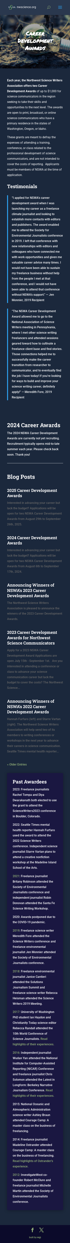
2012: (16, 1175)
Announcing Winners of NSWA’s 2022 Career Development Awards (30, 706)
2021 (16, 876)
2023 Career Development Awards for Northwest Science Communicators (32, 638)
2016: (16, 1052)
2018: (16, 971)
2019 (16, 930)
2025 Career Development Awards (32, 493)
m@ (39, 1237)
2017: (16, 1012)
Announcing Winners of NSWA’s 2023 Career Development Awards (30, 590)
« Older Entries (17, 764)
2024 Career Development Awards (32, 540)
